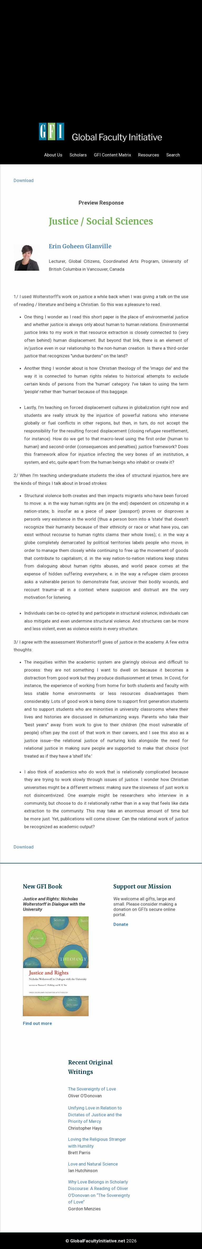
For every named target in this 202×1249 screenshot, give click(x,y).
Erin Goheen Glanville (80, 246)
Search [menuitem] (173, 154)
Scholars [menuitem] (78, 154)
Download (24, 180)
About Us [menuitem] (53, 154)
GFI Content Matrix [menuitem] (112, 154)
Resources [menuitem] (148, 154)
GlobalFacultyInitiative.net (97, 1240)
